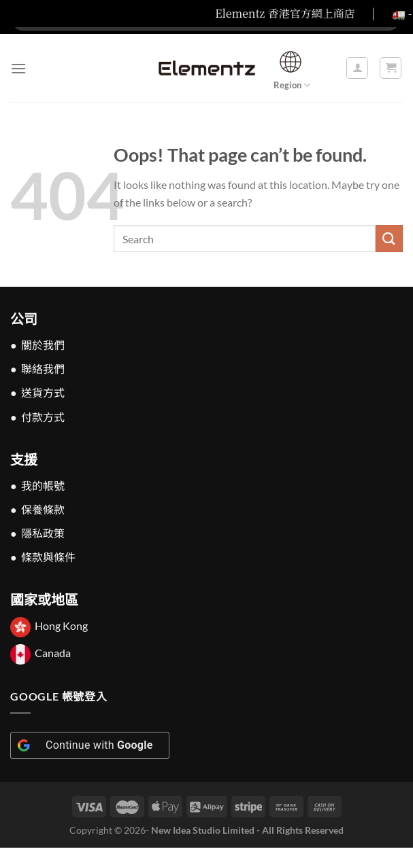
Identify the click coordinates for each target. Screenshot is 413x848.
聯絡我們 (43, 368)
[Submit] (389, 238)
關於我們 (43, 344)
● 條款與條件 (43, 556)
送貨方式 (43, 392)
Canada (53, 652)
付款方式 (43, 416)
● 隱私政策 (37, 533)
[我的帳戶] (357, 68)
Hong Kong (61, 626)
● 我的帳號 (37, 485)
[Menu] (18, 68)
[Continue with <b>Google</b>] (89, 745)
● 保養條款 (37, 509)
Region (292, 68)
